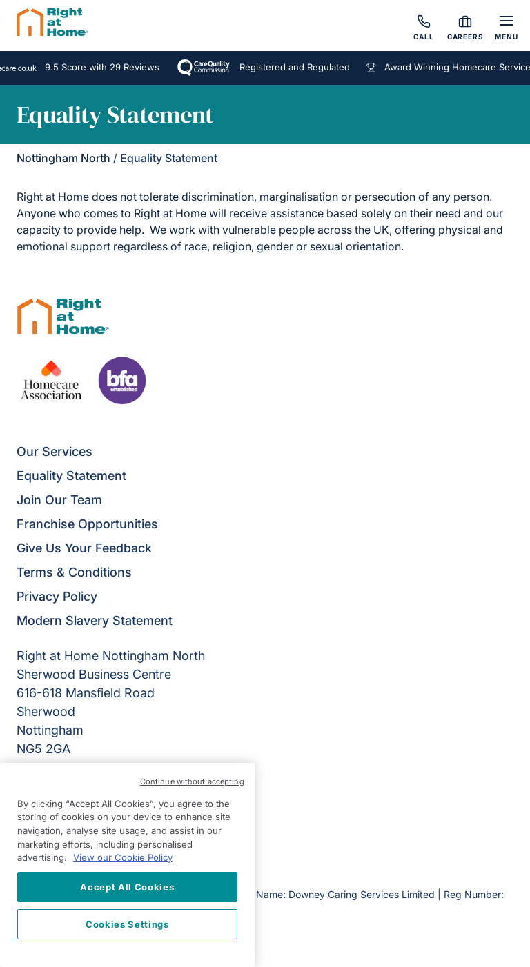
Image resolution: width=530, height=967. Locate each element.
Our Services (54, 451)
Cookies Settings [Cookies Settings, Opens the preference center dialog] (127, 924)
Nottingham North (63, 158)
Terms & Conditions (74, 572)
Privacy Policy (57, 596)
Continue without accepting (192, 781)
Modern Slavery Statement (95, 620)
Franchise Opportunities (87, 524)
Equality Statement (71, 475)
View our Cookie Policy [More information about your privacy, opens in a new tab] (123, 857)
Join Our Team (59, 499)
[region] (127, 865)
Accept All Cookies (127, 887)
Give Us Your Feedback (84, 548)
